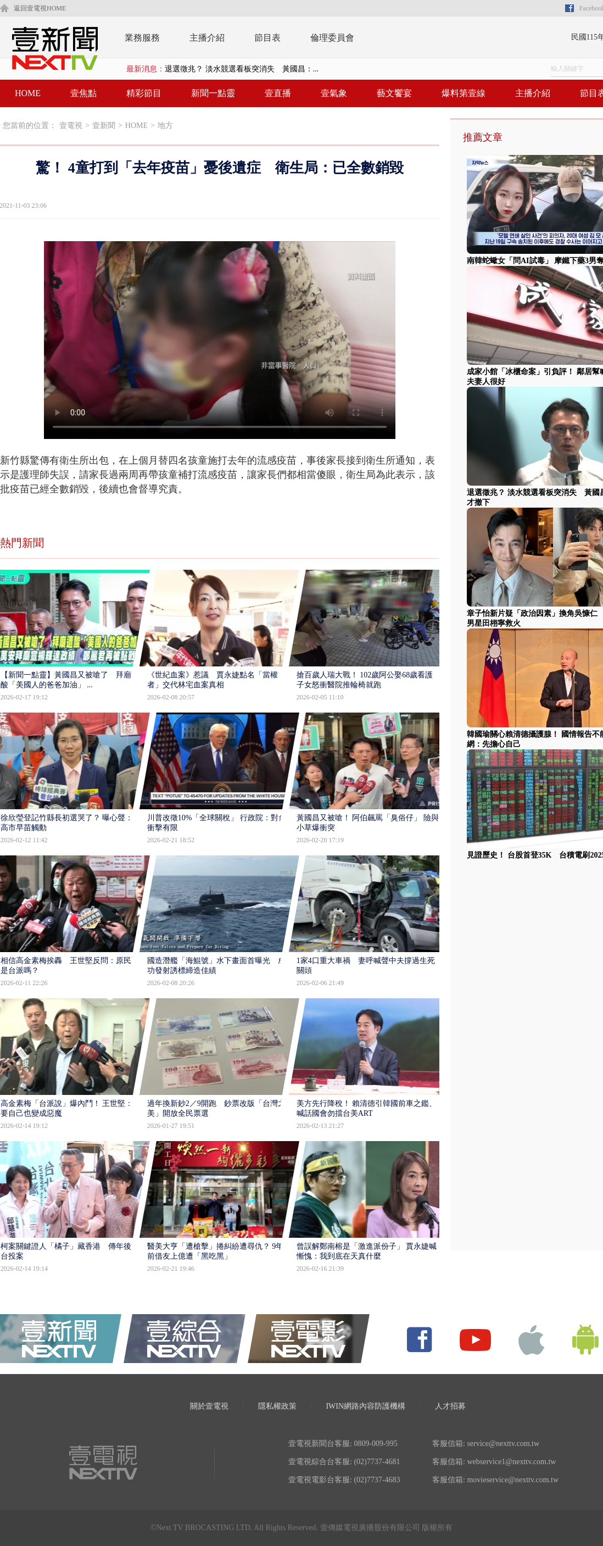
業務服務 (142, 37)
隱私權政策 (277, 1406)
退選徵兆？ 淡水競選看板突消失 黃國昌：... (242, 69)
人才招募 (450, 1406)
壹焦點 (83, 93)
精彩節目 (143, 93)
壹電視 (70, 125)
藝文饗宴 (394, 93)
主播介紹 (207, 37)
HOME (28, 93)
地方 (165, 125)
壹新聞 (103, 125)
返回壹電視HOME (40, 8)
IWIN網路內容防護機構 (365, 1406)
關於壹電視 (209, 1406)
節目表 (267, 37)
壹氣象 (334, 93)
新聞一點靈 (213, 93)
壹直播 (278, 93)
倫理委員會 (332, 37)
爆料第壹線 (463, 93)
